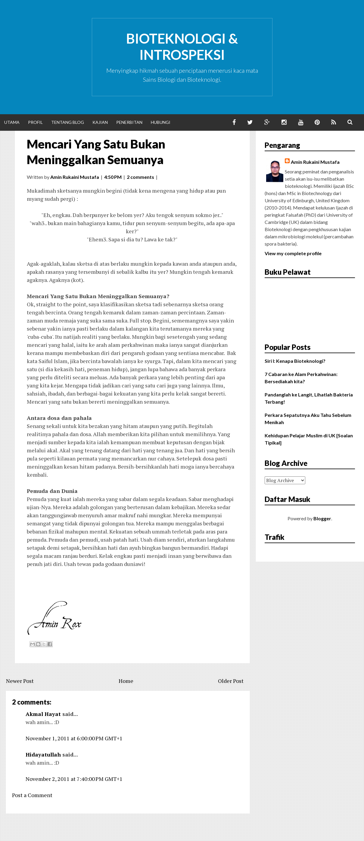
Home (126, 680)
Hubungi (160, 122)
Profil (35, 122)
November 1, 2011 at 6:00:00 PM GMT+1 (74, 738)
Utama (12, 122)
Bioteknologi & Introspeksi (182, 46)
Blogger (322, 518)
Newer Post (20, 680)
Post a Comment (32, 795)
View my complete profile (293, 253)
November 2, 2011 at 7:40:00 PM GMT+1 (74, 778)
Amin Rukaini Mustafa (315, 162)
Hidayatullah (43, 754)
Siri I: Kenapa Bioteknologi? (295, 361)
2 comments (140, 177)
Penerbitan (129, 122)
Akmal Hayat (43, 713)
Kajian (100, 122)
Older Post (231, 680)
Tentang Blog (67, 122)
